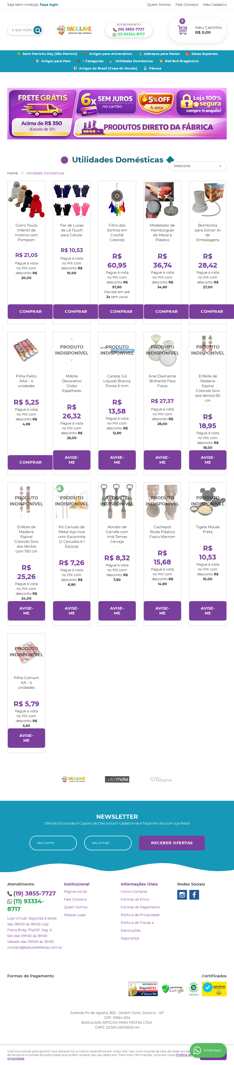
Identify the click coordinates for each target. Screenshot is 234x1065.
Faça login (49, 5)
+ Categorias (93, 61)
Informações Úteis (139, 884)
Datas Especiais (205, 54)
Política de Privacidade (140, 915)
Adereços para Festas (162, 54)
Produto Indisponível (71, 350)
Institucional (76, 884)
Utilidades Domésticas (134, 61)
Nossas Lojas (75, 915)
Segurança (130, 938)
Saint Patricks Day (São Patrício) (50, 54)
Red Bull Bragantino (182, 61)
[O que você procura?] (37, 30)
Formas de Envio (135, 899)
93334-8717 (131, 34)
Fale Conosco (187, 5)
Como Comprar (134, 892)
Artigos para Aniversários (110, 54)
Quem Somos (159, 5)
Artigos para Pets (56, 61)
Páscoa (155, 68)
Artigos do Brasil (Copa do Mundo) (108, 68)
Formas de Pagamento (140, 907)
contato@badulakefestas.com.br (34, 947)
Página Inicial (75, 892)
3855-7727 (131, 29)
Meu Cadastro (215, 5)
